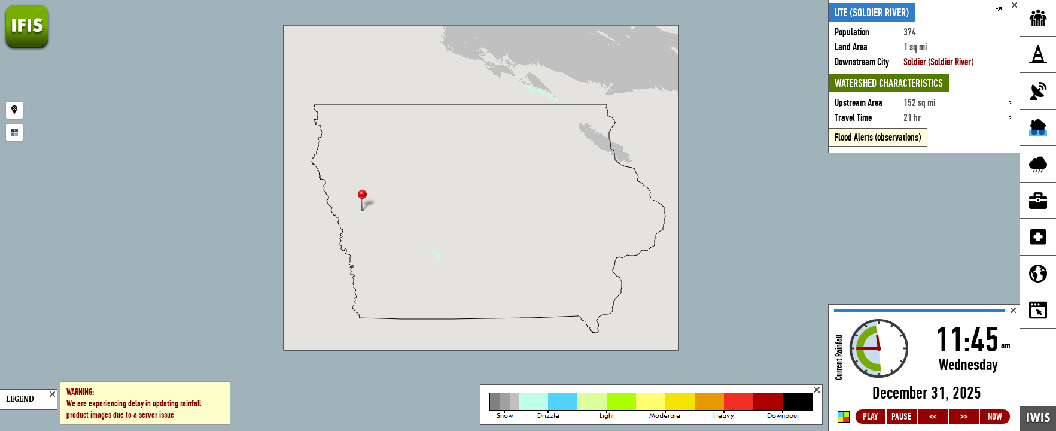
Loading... (924, 368)
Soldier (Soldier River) (938, 62)
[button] (367, 201)
